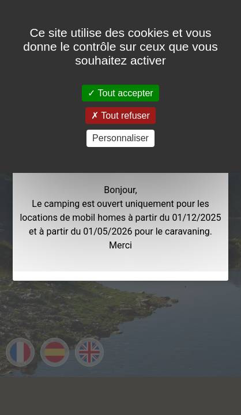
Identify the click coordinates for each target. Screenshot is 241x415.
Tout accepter (120, 93)
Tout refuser (120, 115)
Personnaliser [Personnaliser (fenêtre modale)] (120, 138)
